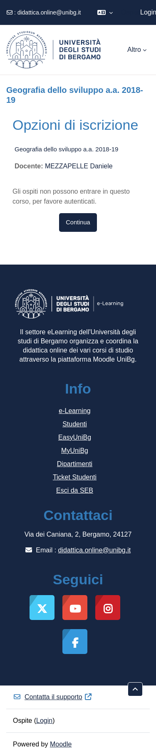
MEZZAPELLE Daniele (79, 166)
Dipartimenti (74, 463)
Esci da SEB (74, 490)
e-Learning (75, 410)
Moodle (61, 744)
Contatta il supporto (52, 696)
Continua (78, 222)
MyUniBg (74, 450)
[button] (105, 12)
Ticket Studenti (75, 477)
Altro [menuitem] (134, 49)
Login (44, 720)
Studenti (74, 424)
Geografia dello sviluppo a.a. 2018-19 (66, 149)
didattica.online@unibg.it (49, 12)
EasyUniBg (74, 437)
